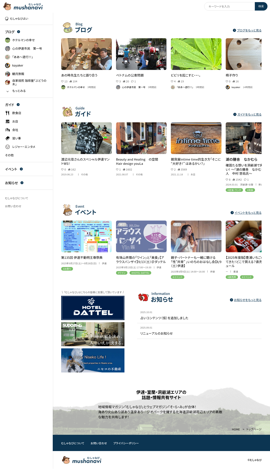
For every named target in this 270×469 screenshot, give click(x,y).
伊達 (104, 263)
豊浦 (235, 271)
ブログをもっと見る (247, 30)
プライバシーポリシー (126, 443)
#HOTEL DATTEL (140, 272)
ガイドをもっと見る (247, 114)
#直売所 (232, 277)
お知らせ (14, 182)
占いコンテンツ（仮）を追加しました (164, 318)
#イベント (177, 277)
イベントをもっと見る (246, 212)
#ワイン (122, 272)
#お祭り (67, 268)
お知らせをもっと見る (246, 299)
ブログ (12, 31)
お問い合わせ (99, 443)
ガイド (12, 104)
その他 (84, 174)
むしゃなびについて (72, 443)
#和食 (250, 189)
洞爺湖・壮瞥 (246, 184)
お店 (193, 174)
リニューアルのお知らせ (156, 333)
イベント (14, 169)
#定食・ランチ (234, 189)
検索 (261, 6)
